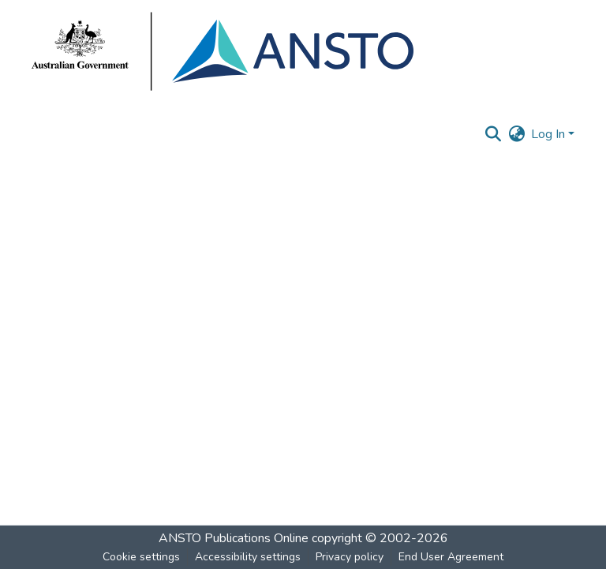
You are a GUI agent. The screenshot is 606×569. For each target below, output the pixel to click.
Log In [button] (549, 134)
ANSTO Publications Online (234, 538)
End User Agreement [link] (450, 556)
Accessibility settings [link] (248, 556)
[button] (493, 134)
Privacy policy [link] (349, 556)
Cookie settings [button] (141, 556)
